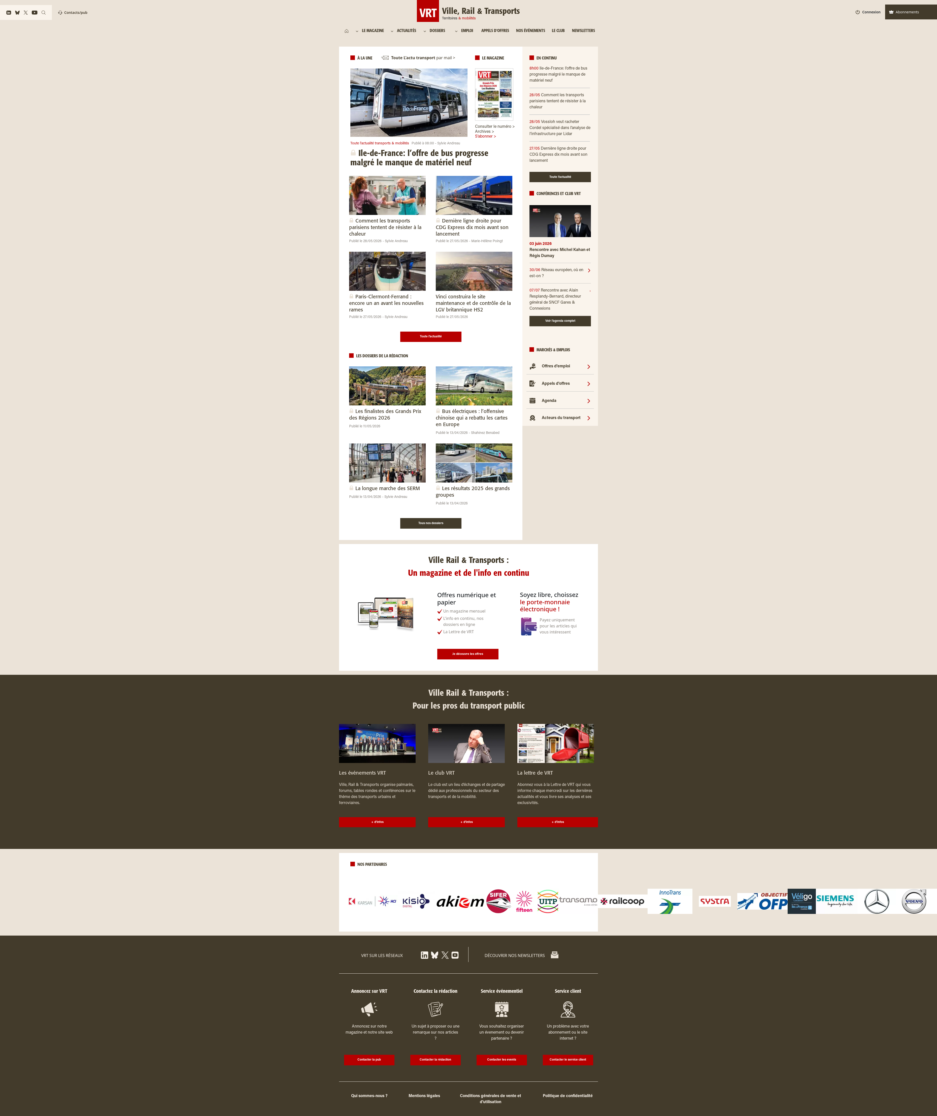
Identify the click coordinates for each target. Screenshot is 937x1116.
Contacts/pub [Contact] (72, 12)
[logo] (372, 901)
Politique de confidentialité (568, 1096)
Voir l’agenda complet (560, 321)
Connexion (868, 12)
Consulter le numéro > (495, 127)
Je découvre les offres (467, 654)
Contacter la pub (369, 1059)
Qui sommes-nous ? (369, 1096)
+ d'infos (377, 822)
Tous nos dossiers (430, 523)
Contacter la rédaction (435, 1059)
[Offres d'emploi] (589, 366)
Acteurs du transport (561, 418)
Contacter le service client (568, 1059)
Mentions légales (424, 1096)
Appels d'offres (556, 384)
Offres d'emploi (556, 366)
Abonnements (904, 12)
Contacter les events (501, 1059)
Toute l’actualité (431, 336)
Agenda (549, 401)
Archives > (484, 132)
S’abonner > (485, 137)
